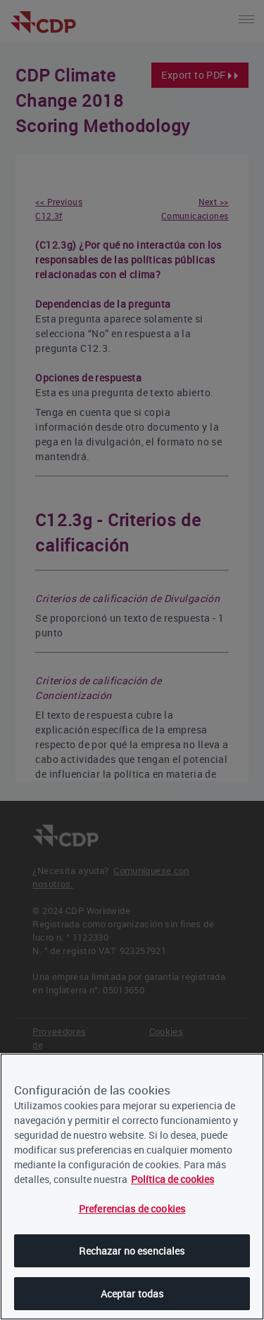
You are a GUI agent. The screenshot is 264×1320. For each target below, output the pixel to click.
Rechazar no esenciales (131, 1250)
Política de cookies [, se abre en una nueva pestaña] (172, 1179)
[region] (132, 1186)
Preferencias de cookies (132, 1208)
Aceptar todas (132, 1293)
